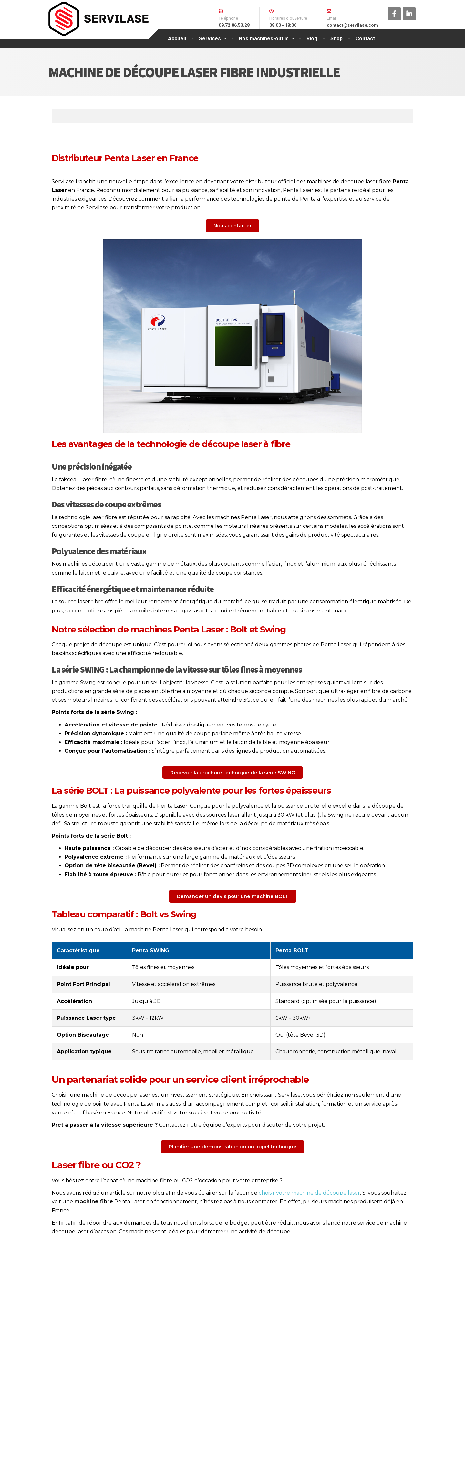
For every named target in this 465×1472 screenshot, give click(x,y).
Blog (311, 39)
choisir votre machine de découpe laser (309, 1193)
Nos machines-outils (264, 39)
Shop (336, 39)
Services (210, 39)
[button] (232, 225)
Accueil (177, 39)
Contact (365, 39)
